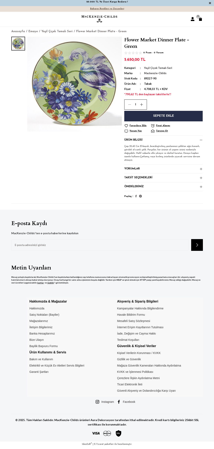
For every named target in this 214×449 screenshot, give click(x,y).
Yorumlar (132, 169)
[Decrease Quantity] (128, 104)
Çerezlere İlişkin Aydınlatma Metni (138, 380)
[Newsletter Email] (100, 247)
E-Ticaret (99, 446)
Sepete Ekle (163, 116)
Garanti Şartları (38, 373)
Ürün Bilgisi (133, 140)
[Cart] (200, 19)
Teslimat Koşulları (128, 341)
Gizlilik (50, 285)
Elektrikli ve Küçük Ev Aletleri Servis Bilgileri (56, 367)
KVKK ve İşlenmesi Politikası (135, 373)
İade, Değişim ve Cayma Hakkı (136, 335)
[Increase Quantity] (143, 104)
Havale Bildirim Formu (131, 316)
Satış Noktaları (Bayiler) (44, 316)
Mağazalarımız (38, 322)
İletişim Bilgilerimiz (40, 329)
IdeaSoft (87, 446)
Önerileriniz (134, 188)
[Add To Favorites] (137, 126)
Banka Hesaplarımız (42, 335)
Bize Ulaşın (36, 341)
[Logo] (99, 18)
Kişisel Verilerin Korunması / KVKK (139, 355)
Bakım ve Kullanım (41, 361)
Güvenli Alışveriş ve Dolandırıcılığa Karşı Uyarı (146, 392)
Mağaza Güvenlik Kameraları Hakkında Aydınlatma (149, 367)
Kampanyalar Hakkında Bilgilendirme (140, 310)
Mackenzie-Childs (155, 73)
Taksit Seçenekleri (138, 179)
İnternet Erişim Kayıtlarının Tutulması (140, 329)
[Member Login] (192, 19)
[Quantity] (135, 104)
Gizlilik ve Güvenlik (129, 361)
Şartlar (40, 285)
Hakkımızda (36, 310)
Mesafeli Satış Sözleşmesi (133, 322)
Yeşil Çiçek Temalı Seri (158, 67)
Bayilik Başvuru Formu (43, 348)
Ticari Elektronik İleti (129, 386)
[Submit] (197, 247)
